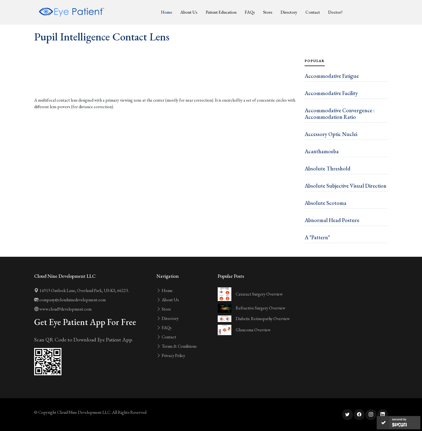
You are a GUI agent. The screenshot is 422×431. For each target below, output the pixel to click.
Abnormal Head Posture (332, 220)
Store (267, 12)
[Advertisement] (166, 82)
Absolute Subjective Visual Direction (345, 185)
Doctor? (335, 12)
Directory (289, 12)
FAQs (250, 12)
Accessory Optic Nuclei (331, 134)
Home (166, 12)
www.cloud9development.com (63, 309)
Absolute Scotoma (325, 202)
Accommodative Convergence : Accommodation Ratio (339, 113)
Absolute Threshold (327, 168)
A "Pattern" (317, 237)
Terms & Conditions (177, 346)
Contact (312, 12)
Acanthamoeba (322, 151)
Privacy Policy (171, 355)
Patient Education (221, 12)
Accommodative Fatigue (332, 75)
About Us (188, 12)
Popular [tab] (315, 61)
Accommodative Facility (331, 93)
